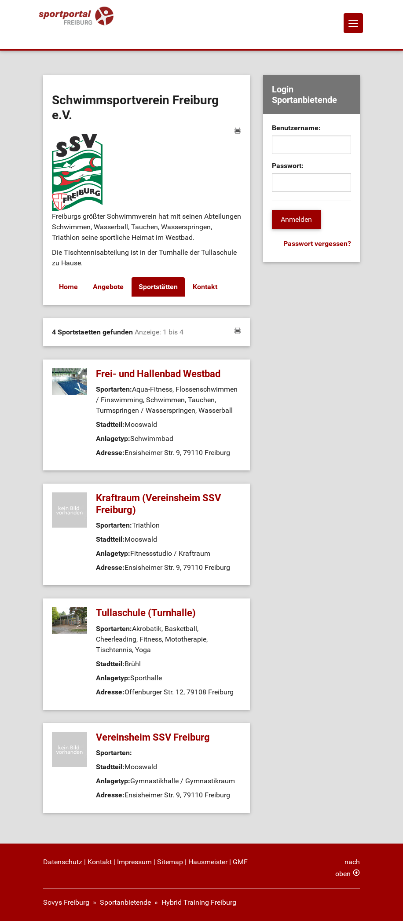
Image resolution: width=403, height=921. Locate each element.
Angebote (108, 287)
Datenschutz (62, 862)
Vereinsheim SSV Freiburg (153, 737)
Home (68, 287)
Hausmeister (207, 862)
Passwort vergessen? (317, 243)
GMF (240, 862)
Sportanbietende (125, 902)
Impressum (134, 862)
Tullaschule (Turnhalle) (146, 612)
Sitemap (170, 862)
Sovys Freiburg (66, 902)
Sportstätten (158, 287)
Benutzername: (296, 128)
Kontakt (205, 287)
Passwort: (288, 165)
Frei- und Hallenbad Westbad (158, 373)
